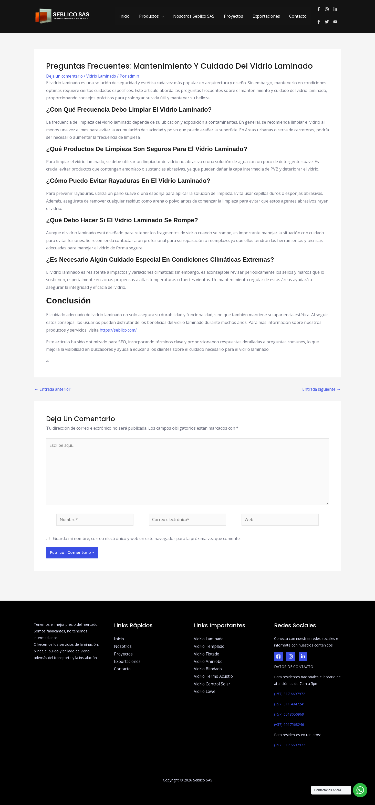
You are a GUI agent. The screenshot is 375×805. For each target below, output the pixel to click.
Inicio (131, 16)
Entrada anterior (52, 389)
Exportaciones (268, 16)
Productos (154, 16)
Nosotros (123, 646)
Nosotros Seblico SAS (198, 16)
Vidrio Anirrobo (209, 661)
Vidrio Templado (210, 646)
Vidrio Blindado (208, 669)
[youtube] (336, 22)
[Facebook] (278, 656)
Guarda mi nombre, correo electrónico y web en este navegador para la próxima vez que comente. (147, 539)
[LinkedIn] (303, 656)
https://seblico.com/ (118, 330)
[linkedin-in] (336, 9)
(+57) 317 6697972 (289, 693)
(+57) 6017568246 (289, 724)
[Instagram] (290, 656)
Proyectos (236, 16)
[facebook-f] (321, 9)
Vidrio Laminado (103, 76)
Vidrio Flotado (207, 654)
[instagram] (329, 9)
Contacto (298, 16)
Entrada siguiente (321, 389)
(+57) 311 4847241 (289, 704)
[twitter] (329, 22)
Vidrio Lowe (205, 692)
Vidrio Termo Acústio (214, 677)
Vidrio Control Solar (213, 684)
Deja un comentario (65, 76)
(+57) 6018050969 (289, 714)
